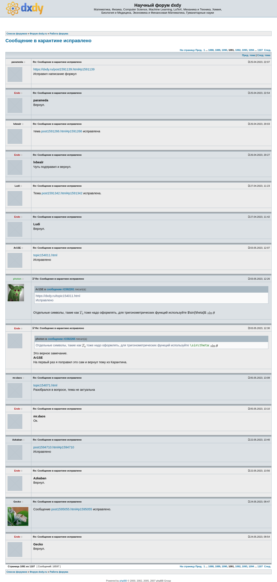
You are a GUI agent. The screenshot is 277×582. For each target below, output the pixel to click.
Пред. (198, 50)
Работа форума (59, 572)
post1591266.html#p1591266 (61, 131)
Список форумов (16, 572)
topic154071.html (45, 385)
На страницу (187, 50)
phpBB (123, 580)
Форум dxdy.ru (38, 572)
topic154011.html (45, 255)
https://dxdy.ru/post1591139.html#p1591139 (64, 69)
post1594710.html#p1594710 (53, 447)
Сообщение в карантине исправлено (48, 40)
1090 (224, 50)
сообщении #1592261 (60, 289)
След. (267, 50)
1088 (211, 50)
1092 (238, 50)
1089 (217, 50)
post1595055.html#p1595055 (71, 509)
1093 (244, 50)
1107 (260, 50)
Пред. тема (248, 55)
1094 (251, 50)
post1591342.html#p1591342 (62, 193)
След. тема (263, 55)
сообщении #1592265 (61, 338)
